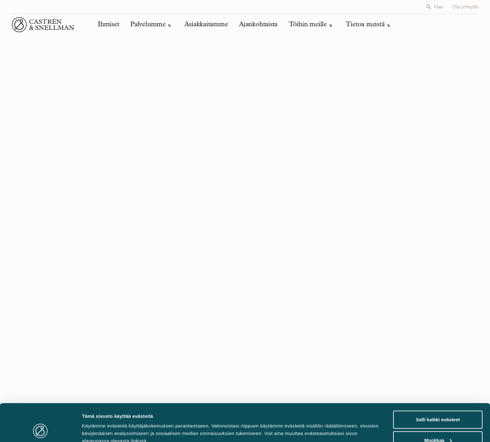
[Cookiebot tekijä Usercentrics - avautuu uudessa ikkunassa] (40, 430)
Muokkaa (438, 405)
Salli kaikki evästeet (438, 384)
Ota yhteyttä (465, 7)
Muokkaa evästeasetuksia (111, 422)
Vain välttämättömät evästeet (438, 425)
